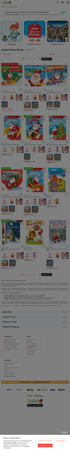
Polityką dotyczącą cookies (10, 442)
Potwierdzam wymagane (45, 440)
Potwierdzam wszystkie (45, 445)
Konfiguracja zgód (60, 440)
